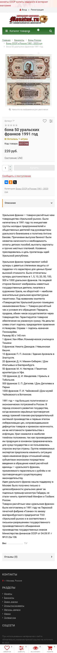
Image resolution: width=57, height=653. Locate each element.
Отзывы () (10, 556)
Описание (10, 202)
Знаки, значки (11, 601)
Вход (23, 9)
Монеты (8, 593)
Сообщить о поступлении (16, 176)
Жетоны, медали (12, 609)
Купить (34, 167)
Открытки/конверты (14, 605)
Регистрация (37, 9)
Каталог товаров (17, 30)
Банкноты (9, 597)
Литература (10, 617)
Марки (7, 613)
